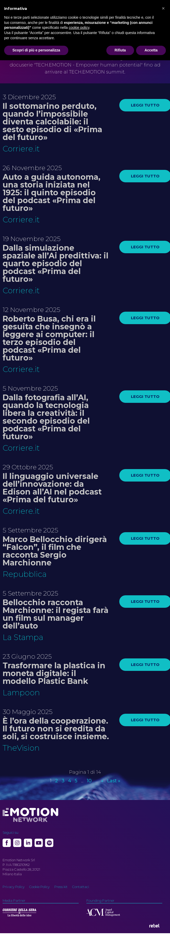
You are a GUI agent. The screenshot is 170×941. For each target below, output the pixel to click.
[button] (163, 8)
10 (89, 781)
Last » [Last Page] (113, 781)
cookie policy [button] (79, 27)
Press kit (61, 887)
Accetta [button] (151, 50)
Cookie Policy (39, 887)
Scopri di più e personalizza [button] (36, 50)
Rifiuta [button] (120, 50)
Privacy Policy (14, 887)
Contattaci (80, 887)
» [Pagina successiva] (102, 781)
